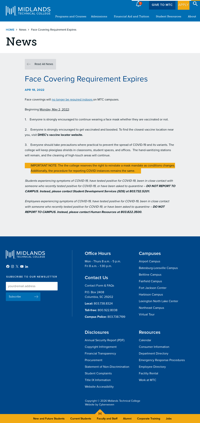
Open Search (195, 3)
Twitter (17, 266)
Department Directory (153, 353)
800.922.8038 (107, 310)
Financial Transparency (100, 353)
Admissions (99, 16)
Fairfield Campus (150, 281)
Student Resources (168, 16)
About (192, 16)
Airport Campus (149, 261)
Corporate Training (148, 418)
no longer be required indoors (72, 100)
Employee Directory (152, 367)
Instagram (12, 266)
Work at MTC (147, 380)
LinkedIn (26, 266)
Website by (99, 404)
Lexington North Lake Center (158, 301)
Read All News (44, 64)
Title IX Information (98, 380)
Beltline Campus (150, 275)
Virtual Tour (146, 314)
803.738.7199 (116, 317)
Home (10, 29)
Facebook (7, 266)
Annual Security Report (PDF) (104, 340)
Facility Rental (148, 373)
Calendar (145, 340)
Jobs (169, 418)
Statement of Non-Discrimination (107, 367)
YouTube (21, 266)
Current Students (80, 418)
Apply (181, 4)
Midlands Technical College (28, 10)
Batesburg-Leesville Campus (158, 268)
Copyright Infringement (101, 347)
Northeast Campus (151, 308)
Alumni (127, 418)
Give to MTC (157, 4)
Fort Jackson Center (152, 288)
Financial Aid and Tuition (131, 16)
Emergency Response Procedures (162, 360)
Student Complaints (98, 373)
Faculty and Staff (107, 418)
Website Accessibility (99, 387)
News (22, 29)
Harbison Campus (151, 295)
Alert (138, 2)
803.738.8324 (103, 303)
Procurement (93, 360)
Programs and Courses (70, 16)
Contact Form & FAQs (99, 286)
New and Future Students (49, 418)
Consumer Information (154, 347)
